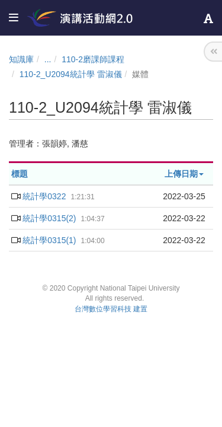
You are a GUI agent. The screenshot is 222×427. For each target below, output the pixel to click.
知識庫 (21, 59)
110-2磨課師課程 (93, 59)
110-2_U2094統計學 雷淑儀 (71, 74)
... (48, 59)
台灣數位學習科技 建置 (111, 309)
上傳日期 (184, 174)
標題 (19, 174)
